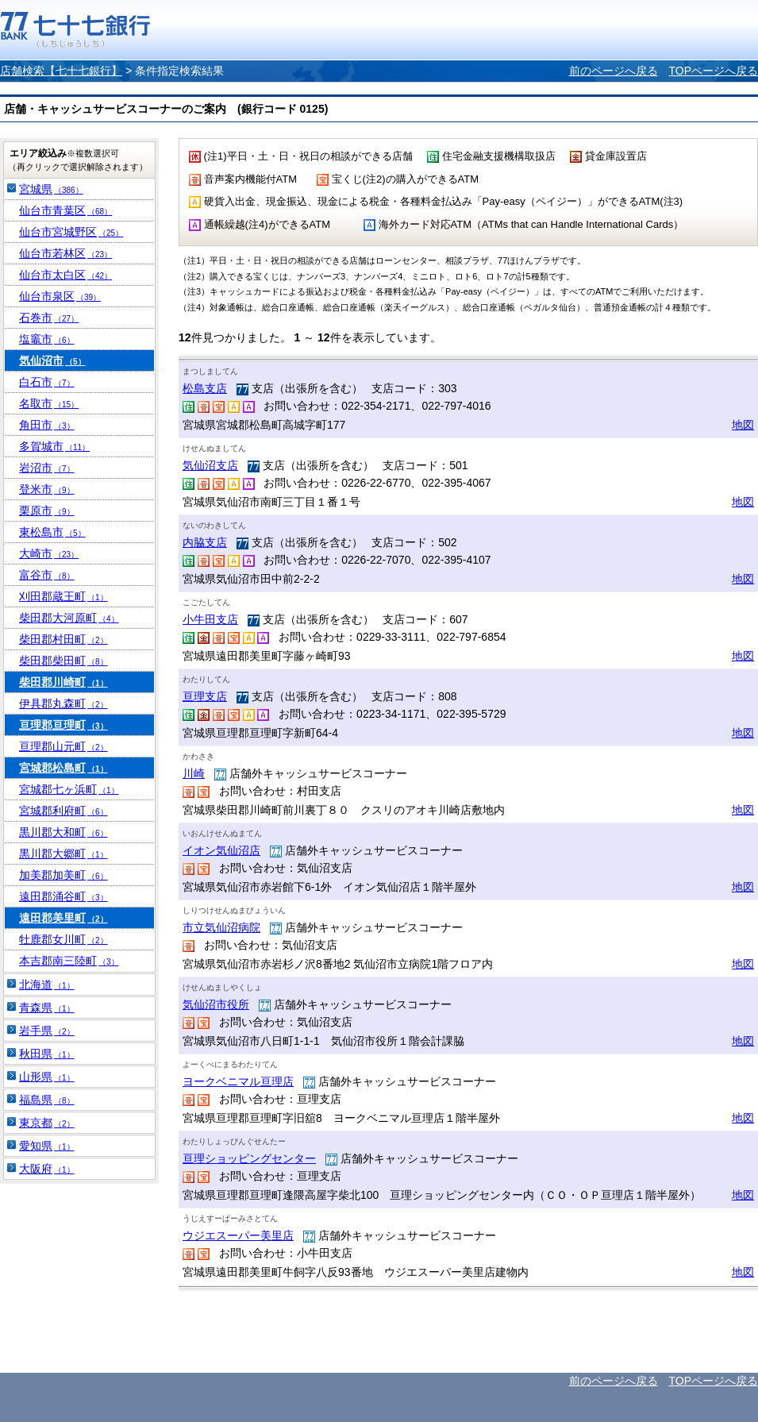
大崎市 (49, 553)
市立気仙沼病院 (221, 927)
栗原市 (47, 510)
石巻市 (49, 317)
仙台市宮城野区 (71, 231)
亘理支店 (205, 696)
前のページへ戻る (613, 70)
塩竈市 (47, 339)
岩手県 (47, 1030)
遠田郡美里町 (63, 917)
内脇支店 (205, 542)
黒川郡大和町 (63, 832)
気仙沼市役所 (216, 1004)
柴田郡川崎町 (63, 682)
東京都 (47, 1122)
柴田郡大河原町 (69, 617)
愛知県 (47, 1145)
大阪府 (47, 1168)
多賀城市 (54, 446)
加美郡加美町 (63, 875)
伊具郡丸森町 (63, 703)
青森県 (47, 1007)
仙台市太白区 (65, 274)
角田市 (47, 424)
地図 (743, 424)
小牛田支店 (210, 619)
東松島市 (52, 532)
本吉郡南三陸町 (69, 960)
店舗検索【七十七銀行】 (61, 70)
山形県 (47, 1076)
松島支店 (205, 388)
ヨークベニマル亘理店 (238, 1081)
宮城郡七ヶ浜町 (69, 789)
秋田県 (47, 1053)
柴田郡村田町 (63, 639)
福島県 (47, 1099)
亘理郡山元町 (63, 746)
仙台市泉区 (60, 296)
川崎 (194, 773)
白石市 (47, 382)
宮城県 (51, 189)
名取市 (49, 403)
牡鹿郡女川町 (63, 939)
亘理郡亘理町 (63, 725)
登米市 (47, 489)
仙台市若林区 (65, 253)
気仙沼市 (52, 360)
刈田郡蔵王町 (63, 596)
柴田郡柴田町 (63, 660)
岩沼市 (47, 467)
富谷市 (47, 574)
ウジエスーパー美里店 (238, 1235)
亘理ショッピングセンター (249, 1158)
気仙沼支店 (210, 465)
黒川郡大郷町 (63, 853)
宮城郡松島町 (63, 767)
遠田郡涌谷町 (63, 896)
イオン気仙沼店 (221, 850)
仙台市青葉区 (65, 210)
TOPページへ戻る (713, 70)
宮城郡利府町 (63, 810)
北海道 (47, 984)
